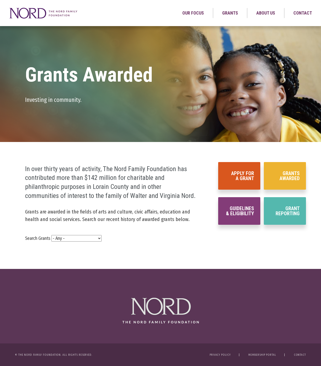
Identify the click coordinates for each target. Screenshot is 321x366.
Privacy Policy (220, 354)
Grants (230, 13)
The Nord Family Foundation (160, 310)
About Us (265, 13)
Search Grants (37, 238)
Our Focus (193, 13)
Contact (302, 13)
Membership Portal (262, 354)
